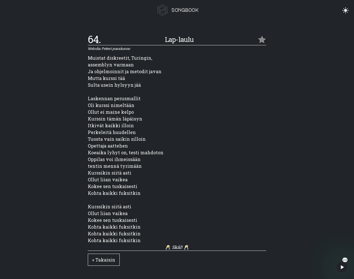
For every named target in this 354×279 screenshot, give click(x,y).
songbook (184, 10)
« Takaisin (103, 260)
